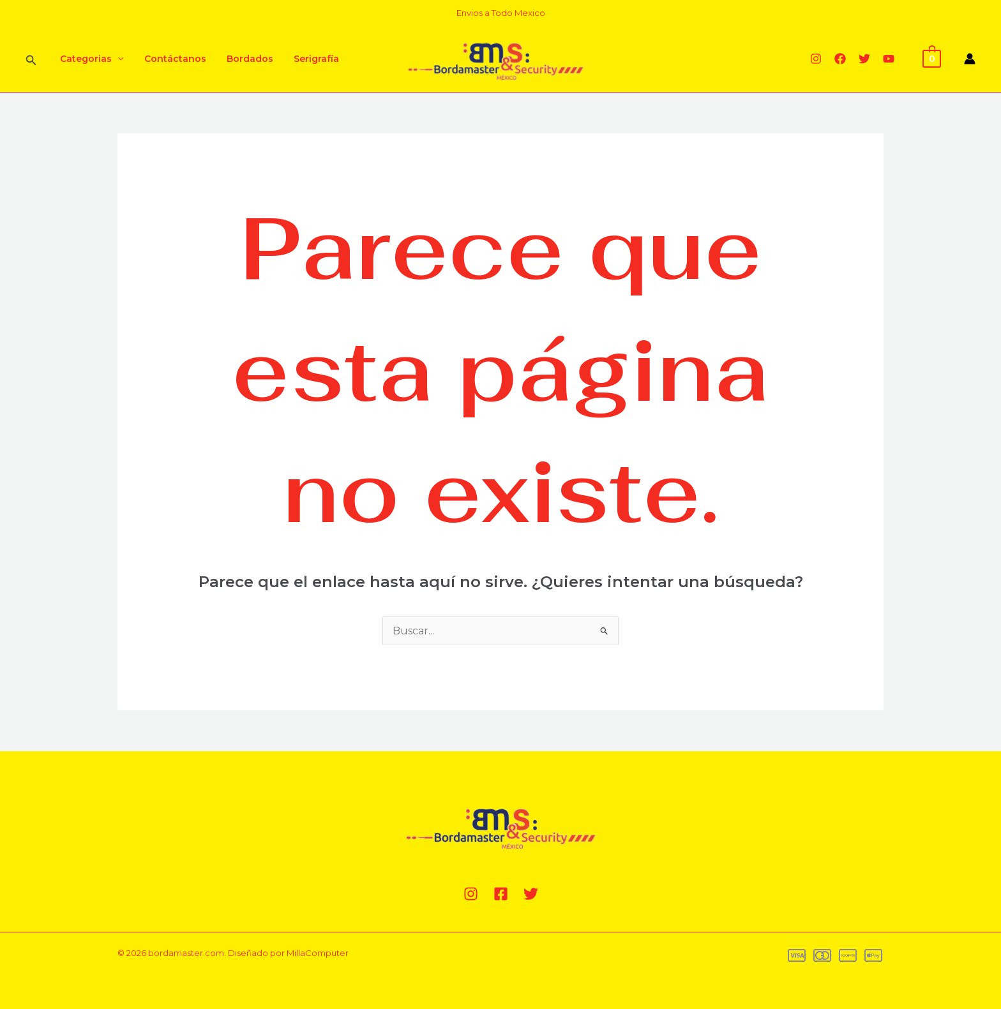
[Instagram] (816, 58)
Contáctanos (171, 58)
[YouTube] (888, 58)
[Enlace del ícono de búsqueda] (31, 59)
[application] (116, 58)
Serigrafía (307, 58)
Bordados (243, 58)
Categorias (90, 58)
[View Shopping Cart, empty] (931, 58)
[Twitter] (864, 58)
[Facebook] (840, 58)
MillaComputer (318, 953)
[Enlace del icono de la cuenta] (969, 58)
